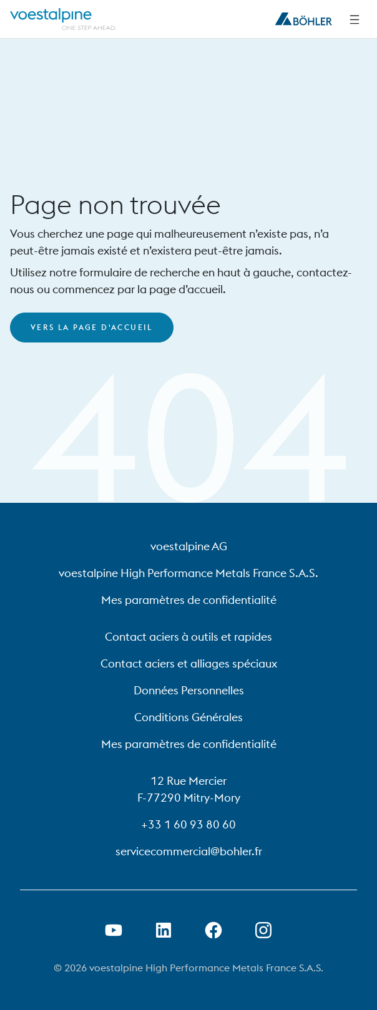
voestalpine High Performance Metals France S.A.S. (188, 573)
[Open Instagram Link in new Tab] (263, 930)
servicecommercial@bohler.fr (188, 851)
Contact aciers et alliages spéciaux (188, 663)
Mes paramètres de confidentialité (189, 600)
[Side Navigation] (354, 19)
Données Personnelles (189, 690)
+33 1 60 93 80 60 (188, 824)
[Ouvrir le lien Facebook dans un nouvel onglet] (213, 930)
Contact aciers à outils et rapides (188, 636)
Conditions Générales (188, 717)
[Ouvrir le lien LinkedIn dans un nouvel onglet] (164, 930)
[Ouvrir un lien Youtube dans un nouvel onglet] (114, 930)
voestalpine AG (188, 546)
